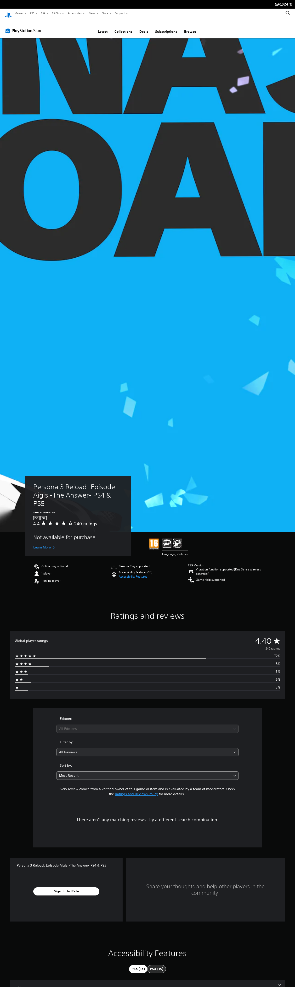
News (92, 13)
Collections (123, 27)
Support (120, 13)
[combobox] (148, 724)
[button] (133, 572)
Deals (143, 27)
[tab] (138, 964)
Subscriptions (166, 27)
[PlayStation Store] (25, 26)
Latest (103, 27)
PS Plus (56, 13)
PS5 (32, 13)
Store (105, 13)
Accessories (74, 13)
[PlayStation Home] (8, 13)
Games (19, 13)
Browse (190, 27)
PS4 (43, 13)
